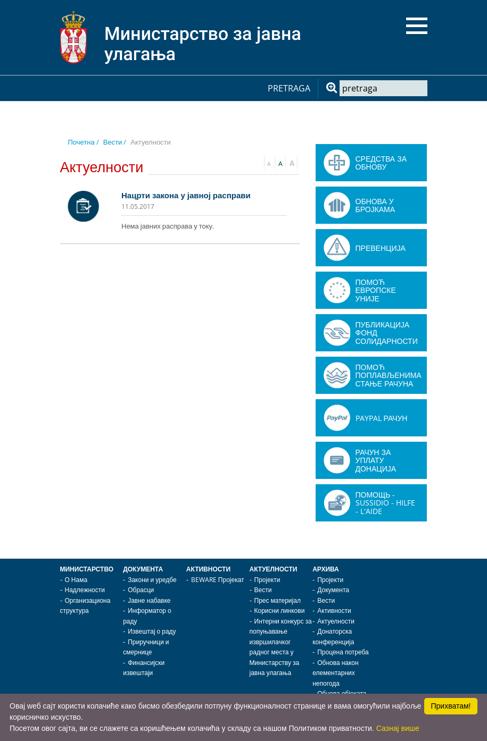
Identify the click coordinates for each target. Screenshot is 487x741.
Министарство (87, 569)
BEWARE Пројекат (217, 579)
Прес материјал (277, 600)
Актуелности (274, 569)
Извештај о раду (152, 631)
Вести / (115, 142)
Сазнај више (397, 728)
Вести (263, 589)
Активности (208, 569)
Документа (143, 569)
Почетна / (83, 142)
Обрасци (141, 589)
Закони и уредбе (152, 579)
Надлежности (85, 589)
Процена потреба (343, 651)
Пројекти (267, 579)
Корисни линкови (279, 610)
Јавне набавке (149, 600)
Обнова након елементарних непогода (335, 673)
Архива (325, 569)
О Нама (76, 579)
